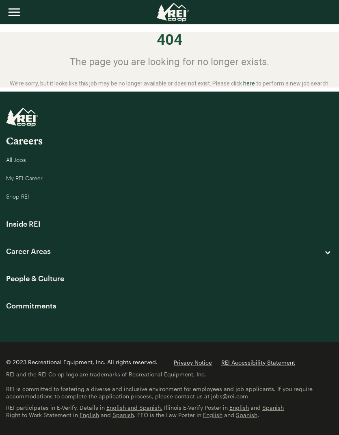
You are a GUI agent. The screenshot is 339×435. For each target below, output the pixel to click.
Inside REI (23, 223)
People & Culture (35, 278)
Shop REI (17, 196)
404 (169, 39)
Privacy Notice (193, 362)
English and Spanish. (134, 407)
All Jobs (16, 159)
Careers (24, 140)
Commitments (31, 305)
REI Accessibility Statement (258, 362)
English (239, 407)
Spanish (273, 407)
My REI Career (24, 178)
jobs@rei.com (229, 396)
